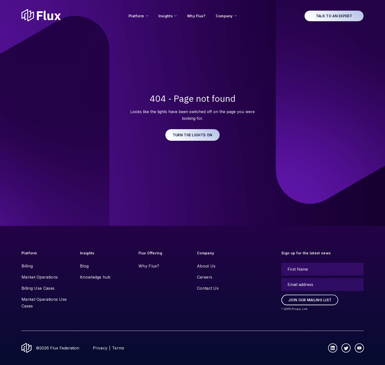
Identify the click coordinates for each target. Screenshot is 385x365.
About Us (206, 266)
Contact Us (208, 288)
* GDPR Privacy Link (294, 308)
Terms (118, 347)
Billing (27, 266)
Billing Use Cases (38, 288)
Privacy (100, 347)
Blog (84, 266)
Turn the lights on (192, 135)
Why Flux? (148, 266)
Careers (204, 277)
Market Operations (39, 277)
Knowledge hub (95, 277)
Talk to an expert (334, 16)
